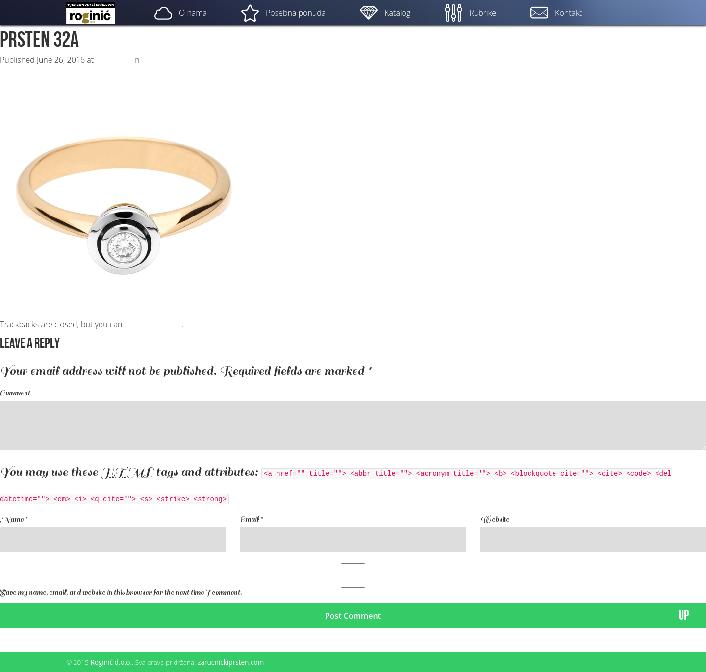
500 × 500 (113, 59)
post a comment (152, 324)
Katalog (385, 13)
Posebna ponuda (283, 13)
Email (251, 519)
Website (494, 519)
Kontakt (556, 13)
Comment (15, 393)
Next (13, 69)
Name (13, 519)
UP (684, 615)
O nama (180, 13)
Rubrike (470, 13)
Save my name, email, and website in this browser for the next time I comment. (121, 592)
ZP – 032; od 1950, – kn (183, 59)
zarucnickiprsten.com (231, 662)
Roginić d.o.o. (111, 662)
